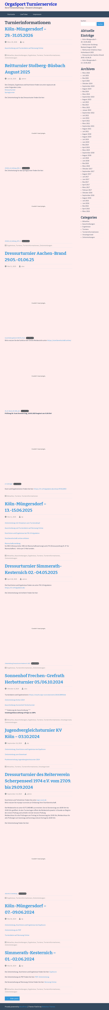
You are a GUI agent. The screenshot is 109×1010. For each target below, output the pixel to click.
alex (22, 266)
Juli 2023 (85, 102)
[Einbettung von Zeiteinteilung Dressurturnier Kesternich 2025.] (38, 629)
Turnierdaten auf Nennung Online (17, 935)
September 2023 (88, 97)
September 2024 (88, 86)
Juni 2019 (85, 142)
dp (23, 42)
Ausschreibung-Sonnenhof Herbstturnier (20, 705)
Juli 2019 (85, 139)
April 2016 (86, 208)
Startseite (11, 14)
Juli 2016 (85, 201)
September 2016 (88, 195)
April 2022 (86, 121)
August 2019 (86, 137)
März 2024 (86, 94)
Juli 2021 (85, 131)
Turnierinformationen (52, 55)
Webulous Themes (48, 1007)
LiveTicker (24, 14)
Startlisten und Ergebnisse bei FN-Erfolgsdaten (22, 533)
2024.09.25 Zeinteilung (11, 893)
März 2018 (86, 166)
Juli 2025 (85, 75)
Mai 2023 (85, 105)
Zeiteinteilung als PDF (13, 930)
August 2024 (86, 89)
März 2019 (86, 150)
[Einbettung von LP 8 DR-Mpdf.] (38, 449)
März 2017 (86, 187)
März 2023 (86, 107)
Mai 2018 (85, 163)
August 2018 (86, 155)
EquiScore (53, 972)
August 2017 (86, 174)
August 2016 (86, 198)
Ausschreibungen (21, 55)
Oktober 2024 (87, 83)
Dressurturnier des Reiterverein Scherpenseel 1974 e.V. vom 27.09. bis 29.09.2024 (38, 781)
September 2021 (88, 126)
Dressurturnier (10, 90)
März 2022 (86, 123)
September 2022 (88, 113)
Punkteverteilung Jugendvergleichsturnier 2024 (22, 759)
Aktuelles (10, 55)
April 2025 (86, 81)
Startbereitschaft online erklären (17, 538)
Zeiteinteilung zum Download (16, 754)
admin (24, 79)
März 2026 (86, 73)
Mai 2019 (85, 145)
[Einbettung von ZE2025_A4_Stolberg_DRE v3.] (38, 133)
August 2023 (86, 99)
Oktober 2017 (87, 169)
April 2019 (86, 147)
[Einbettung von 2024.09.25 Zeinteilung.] (38, 859)
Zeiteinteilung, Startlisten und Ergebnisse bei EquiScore (25, 749)
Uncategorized (66, 720)
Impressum (37, 14)
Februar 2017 (87, 190)
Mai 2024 (85, 91)
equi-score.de (41, 800)
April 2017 (86, 185)
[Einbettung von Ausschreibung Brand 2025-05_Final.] (38, 303)
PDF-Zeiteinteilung (42, 977)
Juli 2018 (85, 158)
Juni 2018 (85, 161)
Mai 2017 (85, 182)
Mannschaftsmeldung (12, 543)
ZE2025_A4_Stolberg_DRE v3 (13, 168)
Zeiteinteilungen (11, 58)
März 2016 (86, 211)
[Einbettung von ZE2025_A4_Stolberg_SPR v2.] (38, 206)
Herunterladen (26, 168)
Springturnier (10, 92)
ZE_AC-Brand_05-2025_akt (12, 411)
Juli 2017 (85, 177)
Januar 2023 (86, 110)
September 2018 (88, 153)
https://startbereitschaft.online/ (59, 340)
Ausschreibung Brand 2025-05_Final (15, 338)
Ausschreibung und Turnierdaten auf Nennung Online (24, 48)
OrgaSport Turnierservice (31, 4)
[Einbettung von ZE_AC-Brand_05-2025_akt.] (38, 376)
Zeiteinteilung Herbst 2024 (14, 700)
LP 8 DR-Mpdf (8, 484)
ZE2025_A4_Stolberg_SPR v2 (13, 241)
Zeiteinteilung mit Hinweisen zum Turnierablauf (22, 523)
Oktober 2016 (87, 193)
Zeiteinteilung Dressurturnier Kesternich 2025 (17, 663)
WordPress (23, 1007)
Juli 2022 (85, 115)
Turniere (40, 55)
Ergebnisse (32, 55)
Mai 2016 (85, 206)
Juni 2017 (85, 179)
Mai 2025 (85, 78)
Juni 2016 (85, 203)
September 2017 (88, 171)
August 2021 (86, 129)
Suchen (83, 21)
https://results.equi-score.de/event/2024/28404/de (47, 695)
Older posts (12, 998)
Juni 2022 (85, 118)
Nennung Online (50, 982)
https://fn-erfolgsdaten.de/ (15, 588)
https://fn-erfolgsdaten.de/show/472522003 (50, 489)
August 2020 (86, 134)
